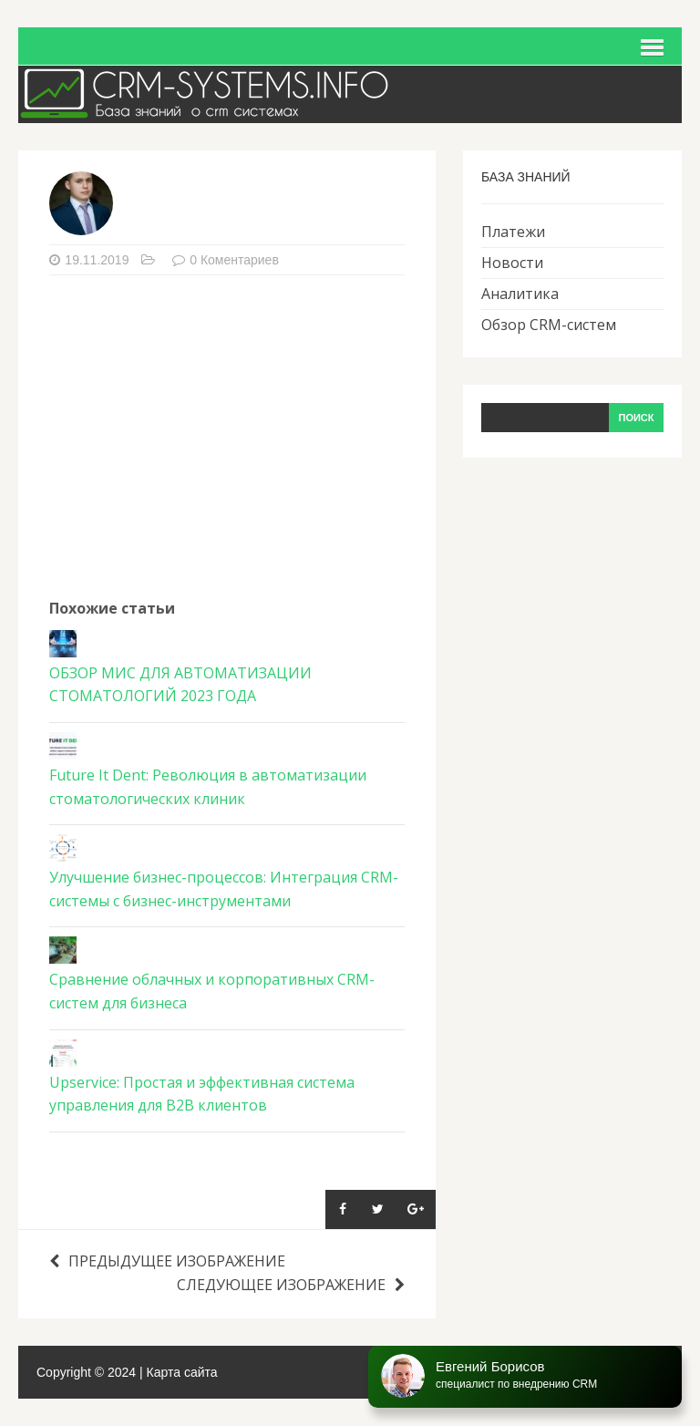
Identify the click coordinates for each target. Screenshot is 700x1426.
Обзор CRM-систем (548, 325)
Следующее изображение (291, 1285)
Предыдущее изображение (167, 1261)
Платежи (513, 232)
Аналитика (520, 294)
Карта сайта (182, 1372)
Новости (512, 263)
